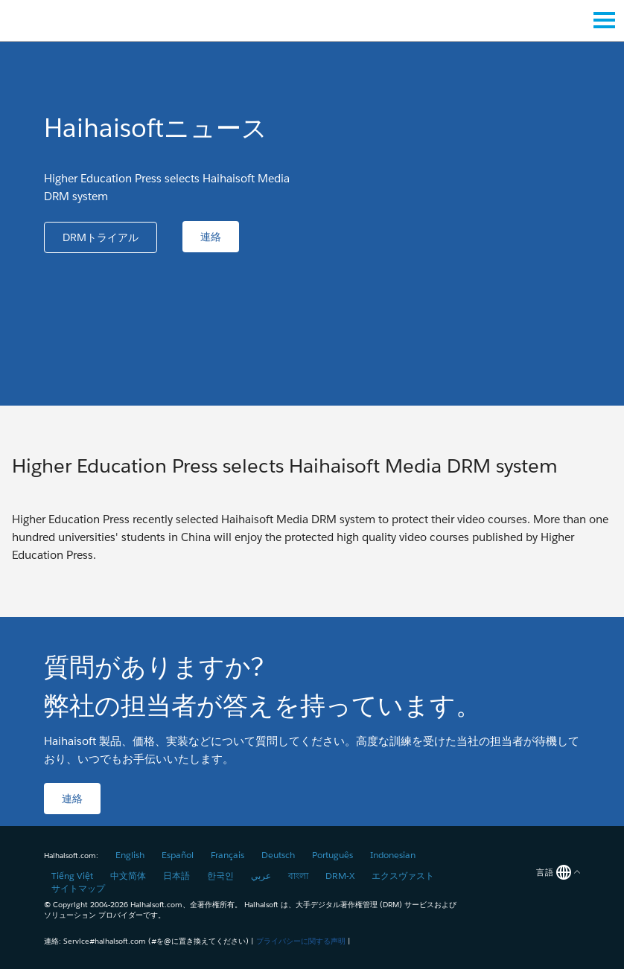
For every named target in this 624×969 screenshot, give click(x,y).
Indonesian (393, 854)
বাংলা (298, 875)
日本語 (176, 875)
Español (178, 854)
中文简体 (128, 875)
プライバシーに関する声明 (301, 941)
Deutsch (278, 854)
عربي (261, 875)
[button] (100, 237)
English (129, 854)
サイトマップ (78, 888)
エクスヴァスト (403, 875)
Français (227, 854)
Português (332, 854)
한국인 (220, 875)
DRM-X (339, 875)
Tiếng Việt (72, 875)
